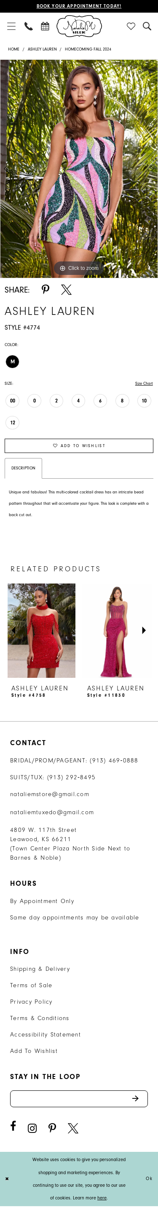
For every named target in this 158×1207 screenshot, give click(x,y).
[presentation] (41, 631)
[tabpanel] (79, 169)
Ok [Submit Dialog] (149, 1180)
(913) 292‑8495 (71, 777)
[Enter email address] (79, 1099)
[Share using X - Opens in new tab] (66, 290)
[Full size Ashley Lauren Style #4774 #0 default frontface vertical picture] (79, 169)
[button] (11, 26)
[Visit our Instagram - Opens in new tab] (32, 1129)
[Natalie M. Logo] (79, 26)
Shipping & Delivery (40, 969)
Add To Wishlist (34, 1051)
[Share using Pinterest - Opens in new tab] (45, 290)
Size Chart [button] (144, 383)
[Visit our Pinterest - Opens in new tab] (52, 1129)
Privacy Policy (31, 1002)
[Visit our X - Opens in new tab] (73, 1129)
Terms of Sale (31, 985)
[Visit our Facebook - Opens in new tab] (13, 1127)
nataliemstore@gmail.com (49, 794)
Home (13, 49)
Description (23, 468)
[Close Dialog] (7, 1180)
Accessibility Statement (45, 1035)
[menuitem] (11, 26)
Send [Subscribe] (139, 1099)
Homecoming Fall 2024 (88, 49)
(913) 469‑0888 (114, 761)
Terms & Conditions (40, 1018)
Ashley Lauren (42, 49)
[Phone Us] (29, 26)
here (102, 1199)
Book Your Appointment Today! (78, 6)
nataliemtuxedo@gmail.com (52, 812)
